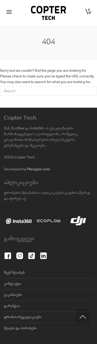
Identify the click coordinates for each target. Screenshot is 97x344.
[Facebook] (8, 253)
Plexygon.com (38, 169)
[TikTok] (31, 253)
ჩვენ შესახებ (14, 272)
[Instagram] (20, 253)
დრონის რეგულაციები (23, 317)
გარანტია (12, 306)
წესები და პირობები (20, 328)
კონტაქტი (12, 283)
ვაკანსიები (13, 294)
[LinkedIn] (43, 253)
